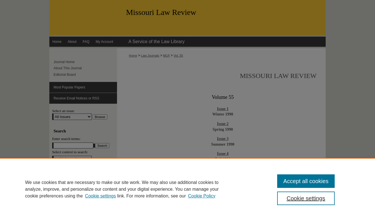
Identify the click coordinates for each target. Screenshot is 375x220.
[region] (187, 189)
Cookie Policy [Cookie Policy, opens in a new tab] (201, 196)
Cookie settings (100, 196)
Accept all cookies (305, 181)
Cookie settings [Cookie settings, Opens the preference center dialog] (306, 198)
